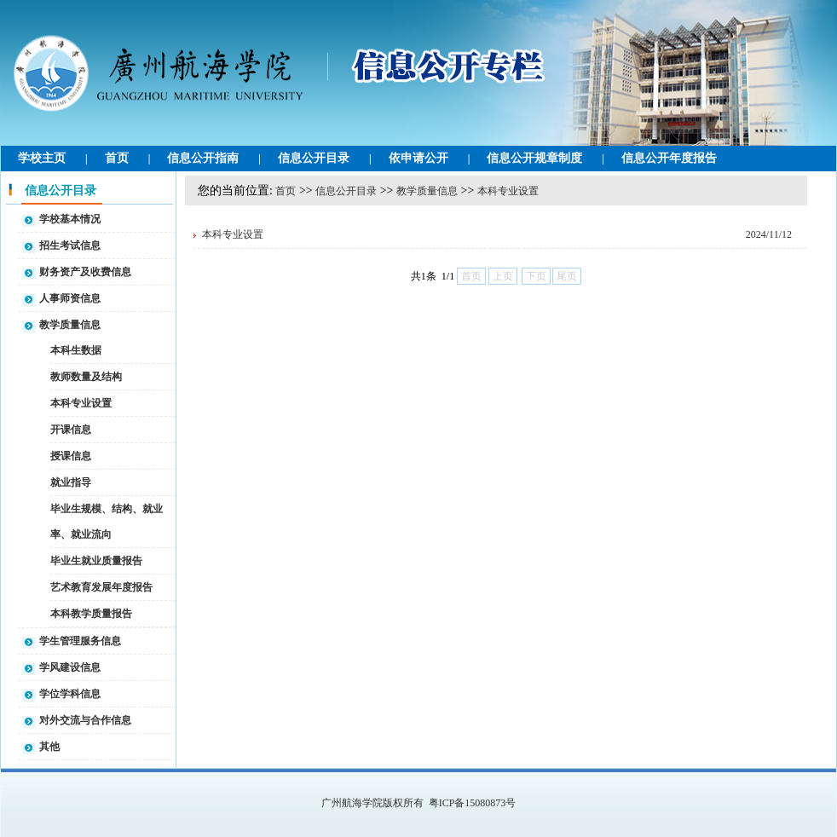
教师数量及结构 (86, 377)
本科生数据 (75, 350)
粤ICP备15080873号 (473, 803)
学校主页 (42, 158)
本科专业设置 (81, 403)
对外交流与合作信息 (85, 720)
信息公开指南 (203, 158)
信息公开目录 (313, 158)
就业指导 (70, 482)
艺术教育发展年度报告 (101, 587)
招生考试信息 (70, 245)
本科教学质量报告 (91, 614)
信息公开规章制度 (534, 158)
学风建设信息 (70, 667)
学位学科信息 (70, 694)
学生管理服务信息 (80, 641)
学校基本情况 (70, 219)
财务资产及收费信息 (85, 272)
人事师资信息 (70, 298)
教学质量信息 (70, 325)
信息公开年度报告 (669, 158)
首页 (117, 158)
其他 (49, 747)
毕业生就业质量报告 (96, 561)
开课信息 (70, 430)
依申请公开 (418, 158)
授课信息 (70, 456)
